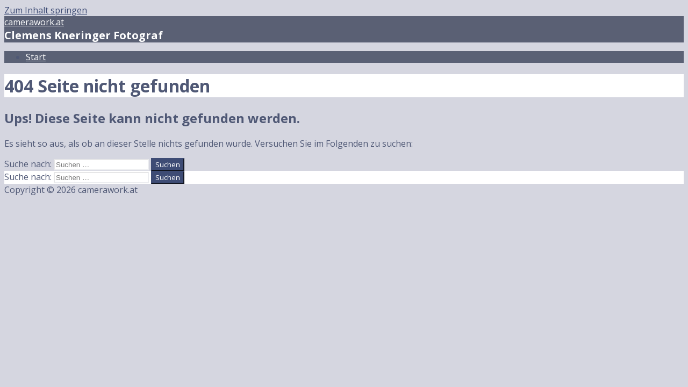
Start (36, 57)
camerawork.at (34, 22)
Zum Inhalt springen (45, 10)
